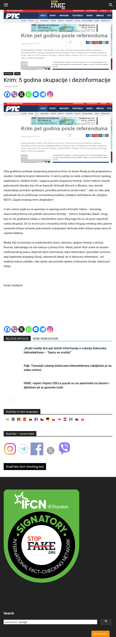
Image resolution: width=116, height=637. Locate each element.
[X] (21, 94)
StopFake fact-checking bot (25, 467)
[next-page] (11, 401)
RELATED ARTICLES (17, 338)
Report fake (100, 633)
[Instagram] (50, 94)
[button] (6, 5)
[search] (50, 622)
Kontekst (8, 73)
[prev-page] (6, 401)
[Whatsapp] (28, 94)
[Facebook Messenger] (36, 94)
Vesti (17, 73)
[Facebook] (7, 94)
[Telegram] (43, 94)
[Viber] (14, 94)
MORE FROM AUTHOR (45, 338)
